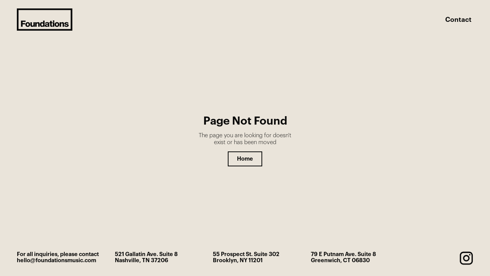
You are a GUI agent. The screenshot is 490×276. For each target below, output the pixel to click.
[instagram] (466, 258)
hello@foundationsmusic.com (56, 260)
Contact (458, 19)
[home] (44, 19)
